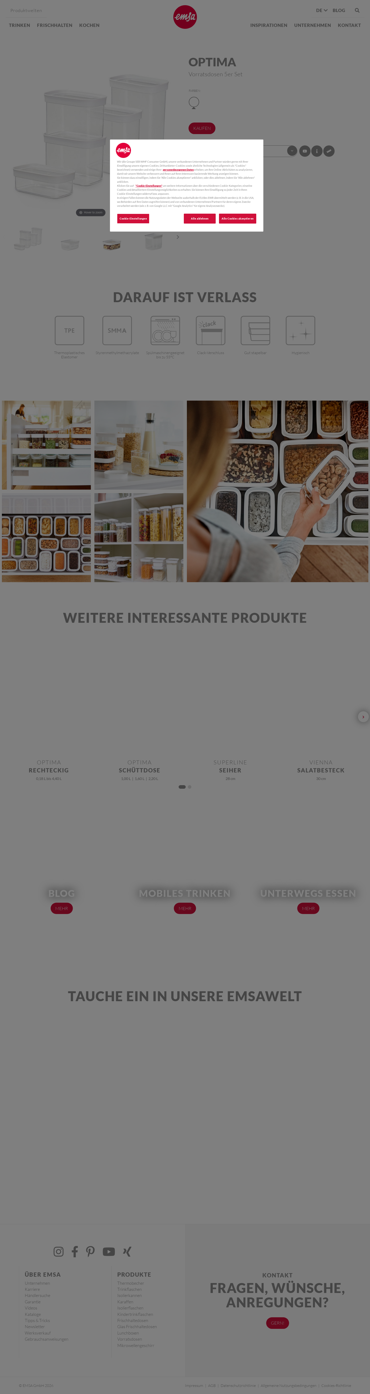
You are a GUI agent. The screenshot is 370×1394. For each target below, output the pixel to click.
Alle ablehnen (199, 218)
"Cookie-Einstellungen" (148, 185)
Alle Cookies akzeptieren (238, 218)
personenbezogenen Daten (178, 169)
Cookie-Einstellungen (133, 218)
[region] (186, 186)
